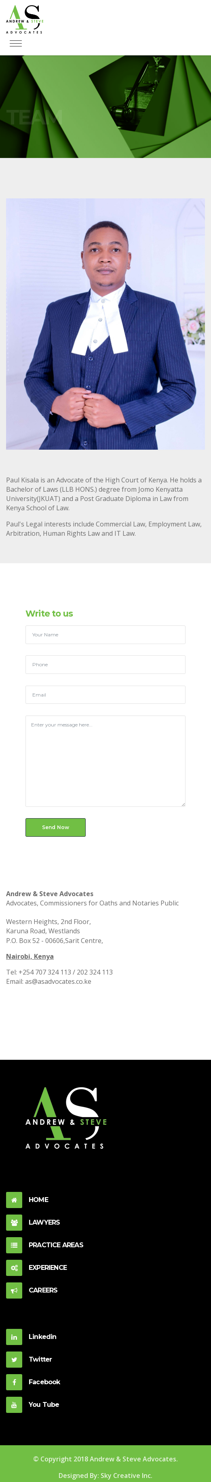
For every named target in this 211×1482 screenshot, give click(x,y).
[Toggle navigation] (15, 44)
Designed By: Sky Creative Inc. (105, 1475)
